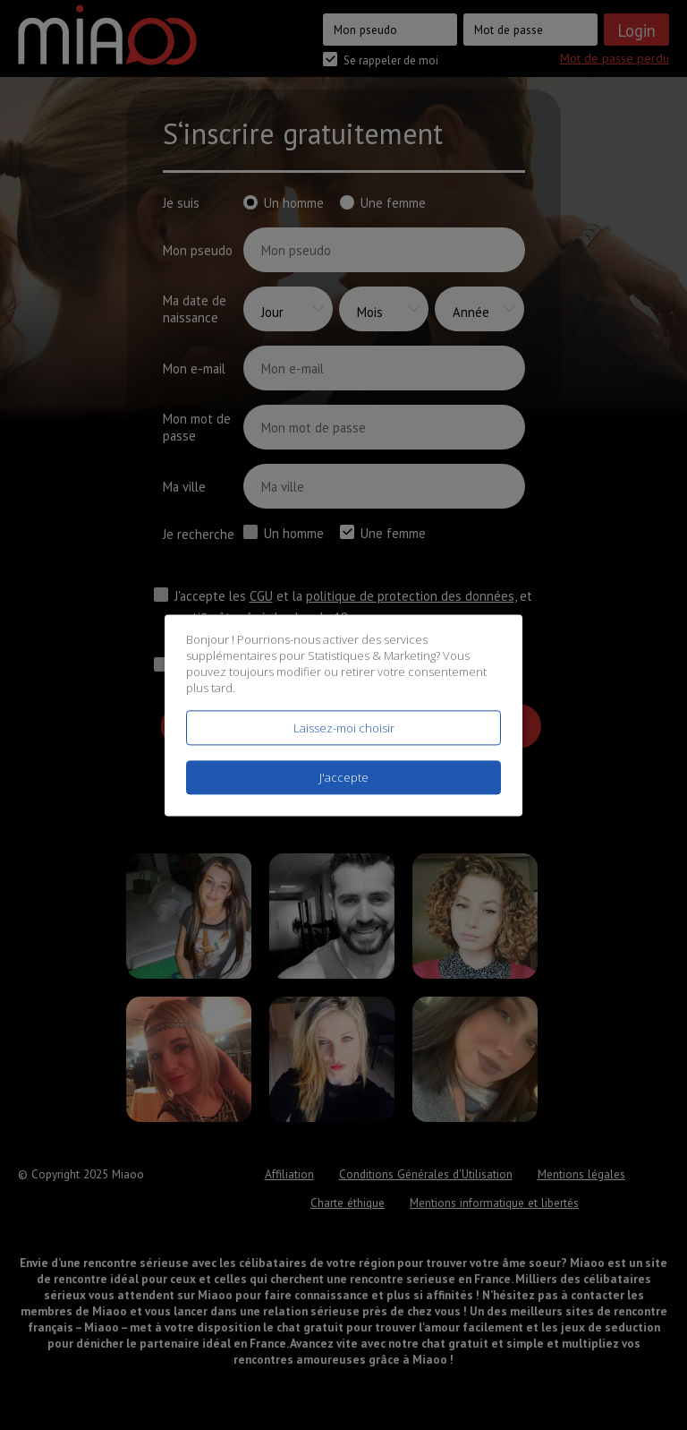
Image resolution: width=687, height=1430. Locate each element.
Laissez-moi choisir (343, 728)
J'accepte (344, 777)
